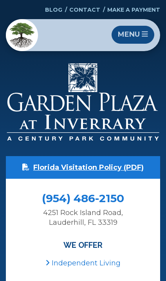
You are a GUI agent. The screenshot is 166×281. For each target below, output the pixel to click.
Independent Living (83, 263)
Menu (133, 34)
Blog (53, 9)
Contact (84, 9)
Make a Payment (133, 9)
